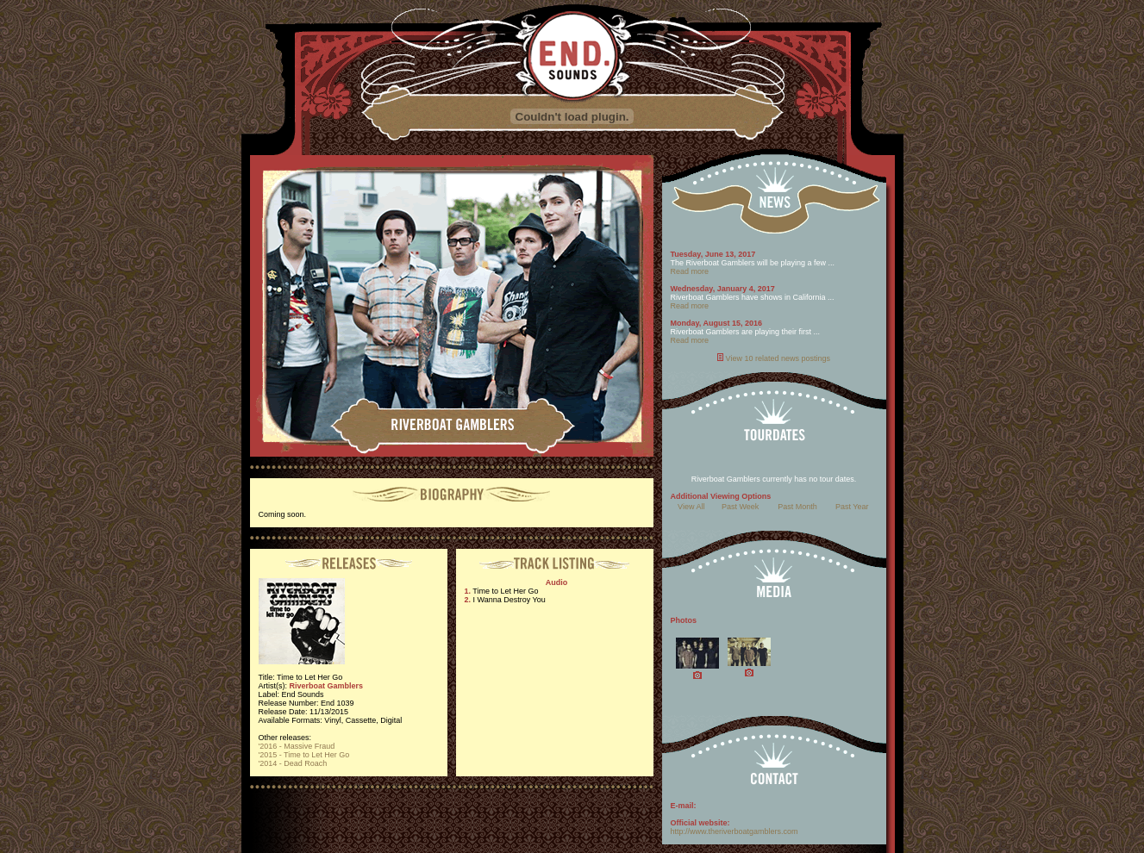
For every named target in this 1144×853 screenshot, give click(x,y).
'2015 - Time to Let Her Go (304, 754)
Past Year (852, 506)
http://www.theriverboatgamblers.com (734, 831)
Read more (690, 271)
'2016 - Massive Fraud (297, 746)
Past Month (797, 506)
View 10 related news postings (778, 358)
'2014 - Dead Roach (293, 763)
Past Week (740, 506)
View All (691, 506)
